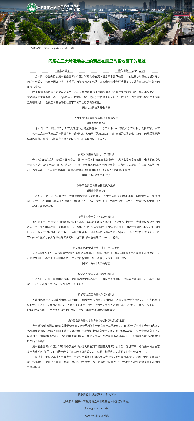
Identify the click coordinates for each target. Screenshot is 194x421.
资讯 (117, 10)
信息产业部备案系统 (97, 415)
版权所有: (68, 401)
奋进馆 (145, 10)
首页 (94, 10)
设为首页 (111, 394)
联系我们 (83, 394)
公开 (109, 10)
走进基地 (134, 10)
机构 (101, 10)
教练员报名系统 (158, 10)
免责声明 (97, 394)
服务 (124, 10)
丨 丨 (97, 394)
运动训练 (68, 48)
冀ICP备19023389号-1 (97, 408)
